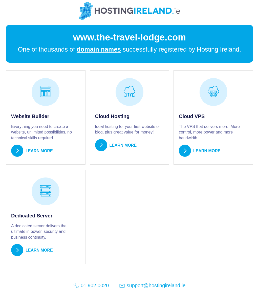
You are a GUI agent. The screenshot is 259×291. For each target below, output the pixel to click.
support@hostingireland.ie (152, 286)
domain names (99, 49)
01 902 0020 (91, 285)
